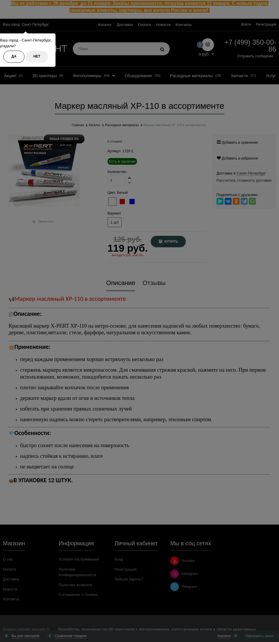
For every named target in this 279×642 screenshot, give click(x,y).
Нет (36, 56)
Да (14, 56)
